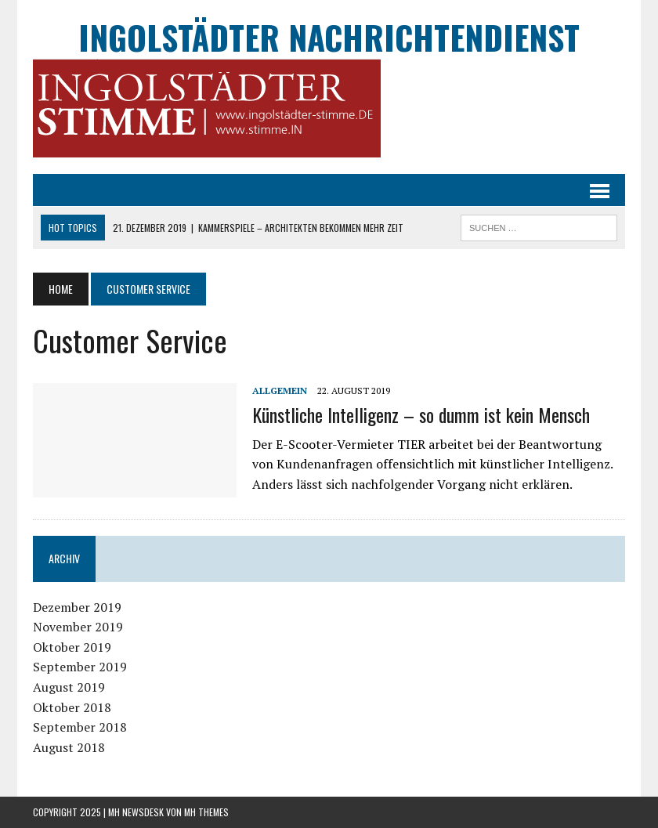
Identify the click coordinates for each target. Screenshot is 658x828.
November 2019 (78, 626)
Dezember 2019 (77, 607)
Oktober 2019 (72, 647)
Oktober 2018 (72, 707)
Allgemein (279, 390)
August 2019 (69, 687)
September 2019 (80, 666)
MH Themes (206, 812)
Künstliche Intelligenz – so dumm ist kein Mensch (421, 414)
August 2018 (69, 747)
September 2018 (80, 727)
